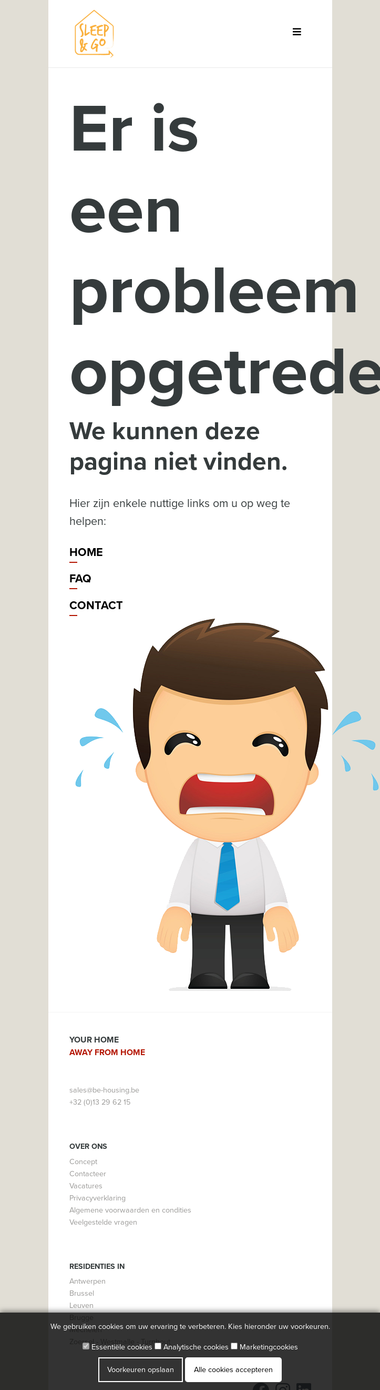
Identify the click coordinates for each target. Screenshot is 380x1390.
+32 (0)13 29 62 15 (99, 1102)
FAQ (80, 578)
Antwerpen (87, 1281)
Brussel (81, 1293)
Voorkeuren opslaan (140, 1369)
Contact (96, 605)
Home (86, 552)
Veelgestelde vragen (103, 1222)
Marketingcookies (264, 1347)
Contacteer (87, 1173)
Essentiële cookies (117, 1347)
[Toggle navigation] (297, 34)
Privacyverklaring (97, 1198)
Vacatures (85, 1186)
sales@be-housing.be (104, 1090)
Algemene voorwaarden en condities (130, 1210)
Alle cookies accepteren (233, 1369)
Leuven (81, 1305)
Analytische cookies (192, 1347)
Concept (83, 1161)
